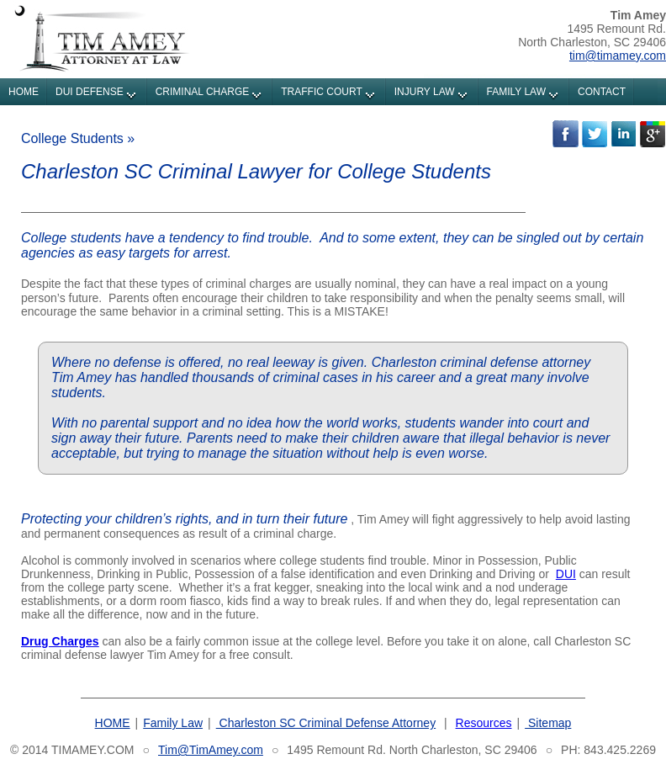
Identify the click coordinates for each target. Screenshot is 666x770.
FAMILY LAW (516, 92)
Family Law (173, 723)
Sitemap (548, 723)
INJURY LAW (424, 92)
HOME (23, 92)
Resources (484, 723)
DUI (566, 574)
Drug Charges (60, 641)
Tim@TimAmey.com (210, 750)
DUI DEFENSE (90, 92)
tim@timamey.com (617, 55)
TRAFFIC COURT (321, 92)
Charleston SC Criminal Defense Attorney (326, 723)
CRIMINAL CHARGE (203, 92)
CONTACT (602, 92)
